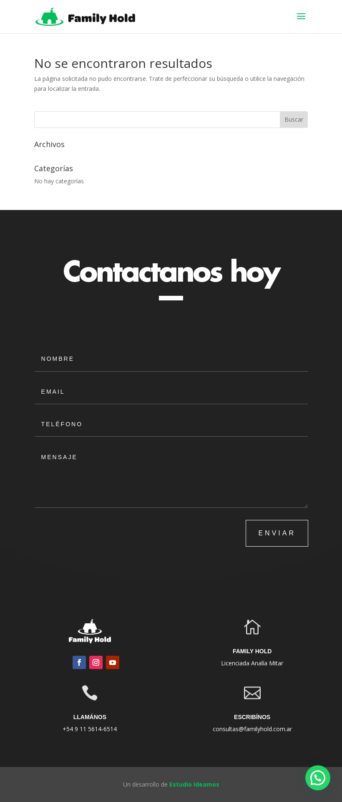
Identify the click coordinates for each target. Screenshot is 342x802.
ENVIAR (277, 533)
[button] (317, 777)
